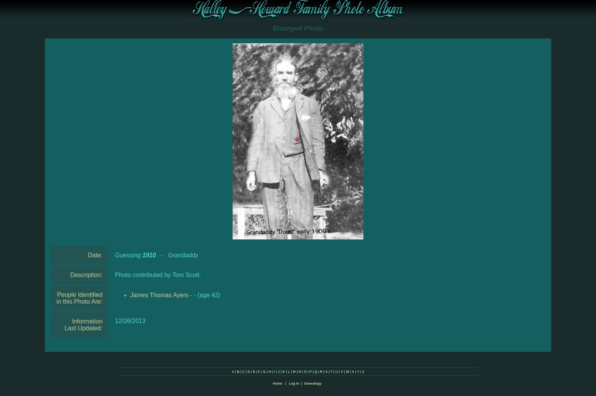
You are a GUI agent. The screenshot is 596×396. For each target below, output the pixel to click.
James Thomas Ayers (159, 295)
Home (277, 383)
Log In (294, 383)
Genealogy (313, 383)
